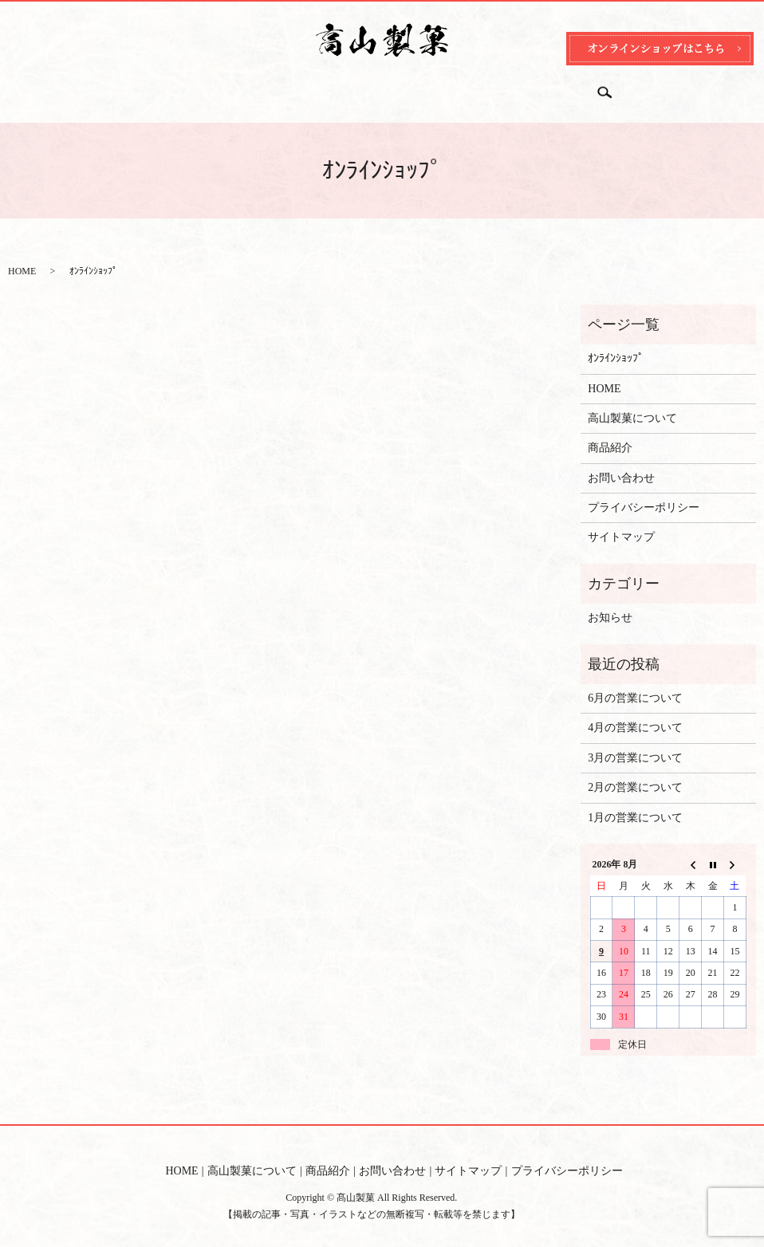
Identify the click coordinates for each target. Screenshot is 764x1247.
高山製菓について (258, 86)
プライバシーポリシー (643, 492)
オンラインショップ (532, 86)
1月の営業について (635, 802)
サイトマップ (621, 522)
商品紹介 (347, 86)
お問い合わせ (425, 86)
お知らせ (610, 602)
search (611, 87)
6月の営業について (635, 683)
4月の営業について (635, 712)
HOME (174, 86)
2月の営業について (635, 772)
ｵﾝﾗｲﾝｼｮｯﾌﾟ (616, 343)
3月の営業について (635, 743)
